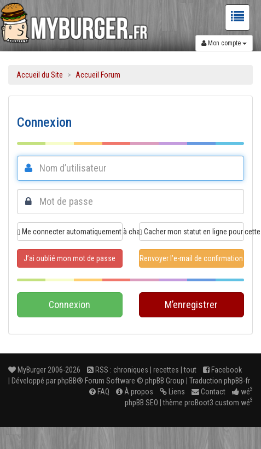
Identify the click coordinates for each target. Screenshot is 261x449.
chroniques (130, 369)
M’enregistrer (191, 304)
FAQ (99, 391)
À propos (134, 391)
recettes (166, 369)
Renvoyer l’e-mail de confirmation (191, 258)
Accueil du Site (39, 74)
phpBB (67, 380)
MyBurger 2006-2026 (44, 369)
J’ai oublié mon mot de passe (69, 258)
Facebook (222, 369)
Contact (208, 391)
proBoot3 (198, 402)
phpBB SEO (141, 402)
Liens (172, 391)
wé (242, 391)
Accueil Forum (98, 74)
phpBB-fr (237, 380)
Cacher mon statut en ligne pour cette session (192, 232)
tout (190, 369)
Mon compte (224, 43)
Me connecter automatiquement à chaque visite (70, 232)
